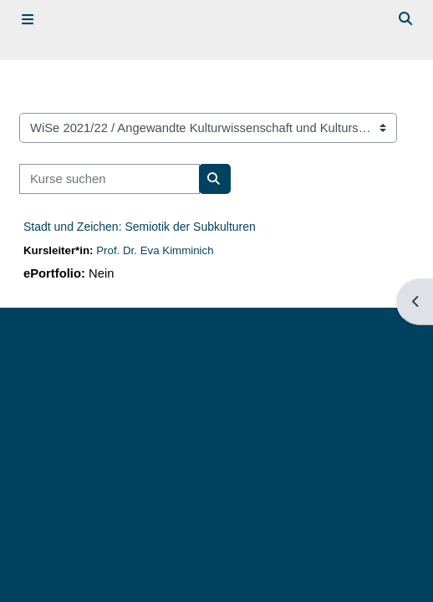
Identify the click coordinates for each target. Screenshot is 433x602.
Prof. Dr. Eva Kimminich (154, 250)
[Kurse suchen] (109, 179)
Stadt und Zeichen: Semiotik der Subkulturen (139, 226)
